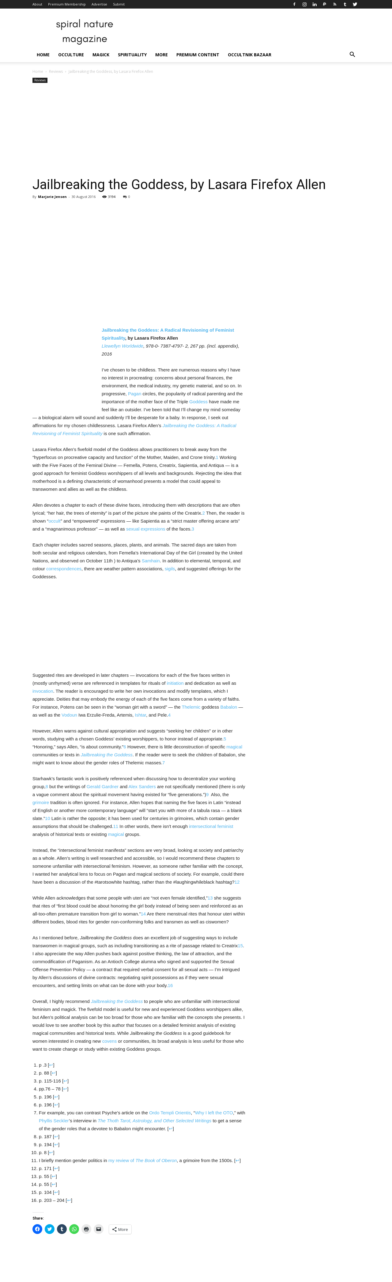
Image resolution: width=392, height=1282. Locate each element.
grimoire (40, 802)
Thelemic (191, 707)
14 (143, 913)
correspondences (63, 568)
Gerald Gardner (103, 786)
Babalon (228, 707)
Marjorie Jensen (52, 196)
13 (210, 897)
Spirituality (132, 55)
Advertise (99, 4)
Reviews (56, 71)
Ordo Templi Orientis (170, 1112)
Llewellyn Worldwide (122, 345)
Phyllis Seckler (54, 1120)
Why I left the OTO (214, 1112)
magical (234, 746)
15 (240, 945)
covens (109, 1041)
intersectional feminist (211, 826)
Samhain (151, 560)
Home (43, 55)
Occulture (71, 55)
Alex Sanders (142, 786)
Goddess (198, 401)
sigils (170, 568)
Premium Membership (67, 4)
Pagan (134, 393)
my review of (142, 1160)
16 (170, 985)
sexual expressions (145, 528)
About (37, 4)
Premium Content (197, 55)
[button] (352, 55)
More (161, 55)
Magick (100, 55)
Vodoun (69, 714)
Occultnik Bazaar (249, 55)
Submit (119, 4)
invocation (42, 691)
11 (116, 826)
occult (55, 521)
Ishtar (140, 714)
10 (47, 818)
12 (237, 882)
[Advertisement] (196, 130)
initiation (175, 683)
